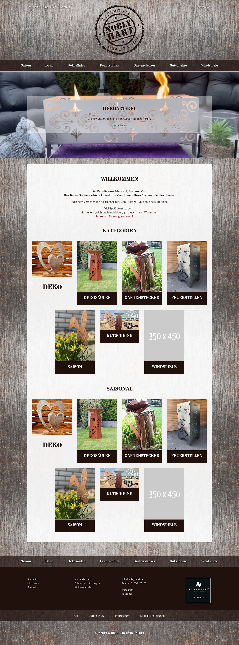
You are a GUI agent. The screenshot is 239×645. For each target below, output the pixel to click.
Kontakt (65, 7)
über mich (49, 7)
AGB (75, 616)
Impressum (122, 616)
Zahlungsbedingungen (87, 583)
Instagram (127, 589)
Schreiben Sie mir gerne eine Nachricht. (120, 216)
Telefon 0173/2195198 (134, 583)
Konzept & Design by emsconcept (119, 633)
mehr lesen (120, 125)
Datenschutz (97, 616)
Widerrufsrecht (83, 587)
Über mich (33, 583)
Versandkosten (83, 579)
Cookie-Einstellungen (153, 616)
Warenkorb (205, 7)
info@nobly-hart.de (133, 579)
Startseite (33, 7)
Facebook (127, 593)
